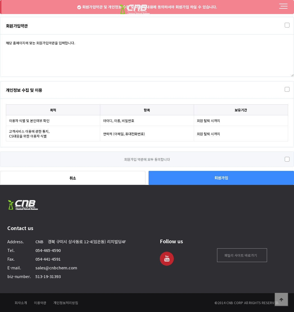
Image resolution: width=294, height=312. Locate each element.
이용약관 (40, 302)
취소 (72, 178)
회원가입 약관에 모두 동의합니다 (147, 159)
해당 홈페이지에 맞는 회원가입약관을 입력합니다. (147, 56)
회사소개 (21, 302)
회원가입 (221, 177)
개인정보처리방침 (65, 302)
